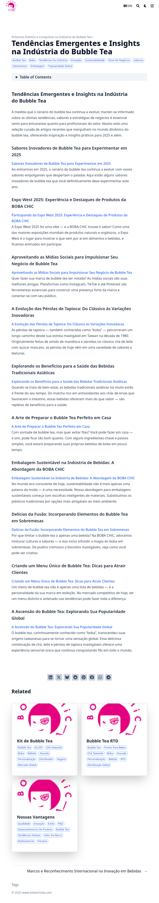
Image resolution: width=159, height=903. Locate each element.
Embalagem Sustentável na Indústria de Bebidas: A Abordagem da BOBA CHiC (73, 478)
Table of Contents (35, 76)
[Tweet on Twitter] (58, 677)
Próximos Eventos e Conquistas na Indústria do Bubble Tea (52, 37)
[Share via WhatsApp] (100, 677)
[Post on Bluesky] (67, 677)
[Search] (138, 5)
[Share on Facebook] (92, 677)
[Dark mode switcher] (145, 5)
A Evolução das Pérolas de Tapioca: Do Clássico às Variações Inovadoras (68, 324)
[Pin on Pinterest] (83, 677)
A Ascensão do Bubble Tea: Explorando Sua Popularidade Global (62, 627)
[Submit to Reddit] (75, 677)
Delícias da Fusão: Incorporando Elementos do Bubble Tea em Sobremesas (70, 529)
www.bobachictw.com (37, 892)
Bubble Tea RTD (102, 741)
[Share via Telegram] (108, 677)
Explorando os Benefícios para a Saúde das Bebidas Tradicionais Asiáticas (69, 381)
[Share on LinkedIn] (50, 677)
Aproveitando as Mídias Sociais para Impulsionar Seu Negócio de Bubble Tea (72, 272)
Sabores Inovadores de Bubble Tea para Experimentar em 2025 (61, 163)
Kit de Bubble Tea (35, 741)
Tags (15, 884)
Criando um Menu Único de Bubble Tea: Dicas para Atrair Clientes (63, 581)
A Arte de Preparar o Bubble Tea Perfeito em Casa (51, 426)
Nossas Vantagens (36, 817)
